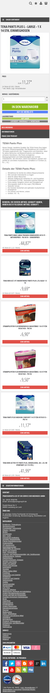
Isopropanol (7, 567)
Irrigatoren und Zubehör (11, 578)
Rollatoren (6, 625)
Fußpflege (6, 573)
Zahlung (5, 636)
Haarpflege (7, 601)
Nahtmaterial (7, 627)
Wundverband (8, 586)
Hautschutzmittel (9, 584)
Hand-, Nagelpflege (9, 614)
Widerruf (6, 639)
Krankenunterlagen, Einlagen (13, 560)
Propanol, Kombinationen (12, 621)
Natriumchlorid (8, 603)
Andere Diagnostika (10, 606)
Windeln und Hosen (10, 562)
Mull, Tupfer (7, 536)
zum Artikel (25, 250)
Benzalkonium (8, 619)
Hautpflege (6, 617)
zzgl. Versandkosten (18, 88)
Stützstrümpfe (8, 580)
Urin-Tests (6, 588)
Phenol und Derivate (10, 565)
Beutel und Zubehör (10, 551)
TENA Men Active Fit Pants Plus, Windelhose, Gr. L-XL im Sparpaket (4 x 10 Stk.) (25, 464)
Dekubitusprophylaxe (10, 608)
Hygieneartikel (8, 543)
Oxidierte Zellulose (9, 590)
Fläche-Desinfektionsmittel (12, 541)
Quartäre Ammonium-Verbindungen (15, 597)
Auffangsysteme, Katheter (12, 556)
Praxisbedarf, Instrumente (12, 528)
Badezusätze (7, 612)
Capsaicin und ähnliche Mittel (13, 616)
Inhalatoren (7, 577)
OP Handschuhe (8, 545)
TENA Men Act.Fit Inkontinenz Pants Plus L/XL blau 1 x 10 (25, 282)
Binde (5, 599)
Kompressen (7, 534)
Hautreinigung (8, 558)
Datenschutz (7, 634)
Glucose (6, 610)
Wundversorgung (9, 526)
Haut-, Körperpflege (10, 552)
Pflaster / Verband (9, 530)
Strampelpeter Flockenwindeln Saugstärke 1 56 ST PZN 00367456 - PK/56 (25, 327)
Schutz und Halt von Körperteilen (14, 595)
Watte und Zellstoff (9, 564)
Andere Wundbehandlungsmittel (14, 593)
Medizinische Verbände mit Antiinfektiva (17, 591)
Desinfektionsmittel (9, 547)
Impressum (7, 637)
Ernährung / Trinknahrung (12, 525)
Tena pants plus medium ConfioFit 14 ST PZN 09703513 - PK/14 (25, 418)
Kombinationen (8, 604)
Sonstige (6, 569)
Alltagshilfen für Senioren (11, 549)
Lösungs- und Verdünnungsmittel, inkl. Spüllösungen (21, 554)
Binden (5, 532)
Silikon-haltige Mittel (10, 571)
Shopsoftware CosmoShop (12, 689)
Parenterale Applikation (11, 538)
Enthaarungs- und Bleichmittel (13, 623)
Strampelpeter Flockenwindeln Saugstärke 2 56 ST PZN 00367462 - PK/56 (25, 373)
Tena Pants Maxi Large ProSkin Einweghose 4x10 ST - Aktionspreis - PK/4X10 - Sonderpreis (25, 236)
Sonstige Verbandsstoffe (11, 539)
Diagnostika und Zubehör (12, 575)
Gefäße (5, 582)
